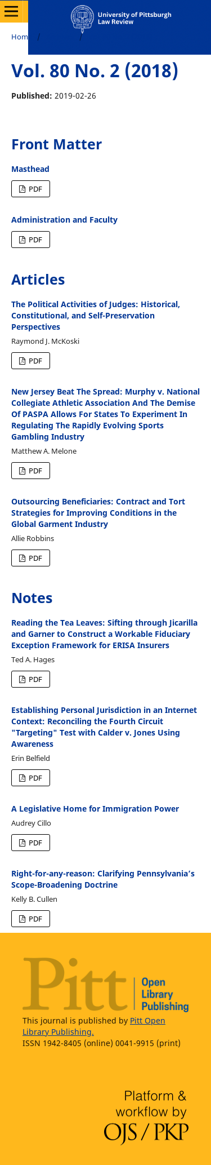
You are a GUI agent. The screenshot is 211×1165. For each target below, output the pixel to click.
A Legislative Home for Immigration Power (95, 808)
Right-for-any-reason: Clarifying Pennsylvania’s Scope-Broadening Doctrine (103, 879)
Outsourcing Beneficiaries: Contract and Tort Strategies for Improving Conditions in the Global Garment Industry (98, 512)
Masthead (30, 168)
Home (21, 37)
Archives (60, 37)
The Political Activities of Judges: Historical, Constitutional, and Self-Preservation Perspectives (95, 315)
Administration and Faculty (64, 219)
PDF (34, 189)
